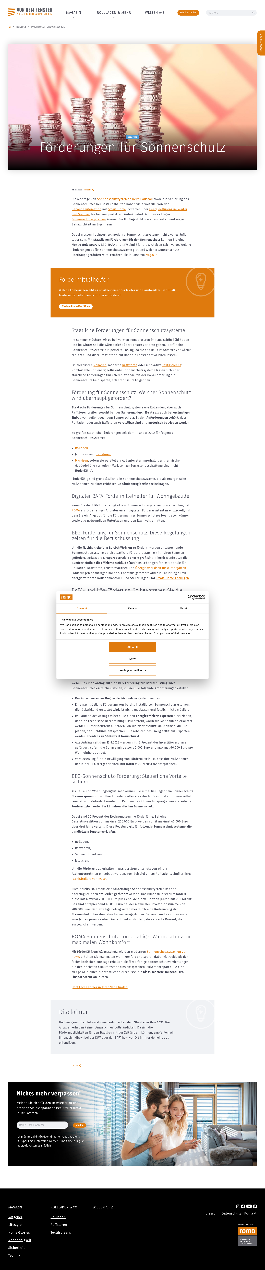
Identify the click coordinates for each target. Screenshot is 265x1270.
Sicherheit (16, 1247)
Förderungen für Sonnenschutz (48, 27)
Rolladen (99, 365)
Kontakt (250, 1213)
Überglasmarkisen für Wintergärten (160, 568)
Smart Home (117, 209)
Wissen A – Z (103, 1207)
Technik (14, 1255)
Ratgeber (21, 27)
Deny (132, 658)
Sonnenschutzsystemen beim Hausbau (125, 199)
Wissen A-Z (154, 12)
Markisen (81, 460)
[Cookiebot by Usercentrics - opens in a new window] (190, 597)
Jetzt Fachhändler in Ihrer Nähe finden (100, 987)
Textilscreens (171, 365)
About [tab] (183, 608)
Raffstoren (129, 365)
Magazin (73, 12)
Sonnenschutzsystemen (89, 219)
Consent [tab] (82, 608)
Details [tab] (132, 608)
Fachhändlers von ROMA (89, 879)
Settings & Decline (132, 670)
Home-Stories (19, 1232)
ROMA (76, 510)
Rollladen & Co (64, 1207)
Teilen (89, 189)
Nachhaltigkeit (19, 1240)
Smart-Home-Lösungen (172, 578)
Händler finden (188, 12)
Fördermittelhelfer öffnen (76, 306)
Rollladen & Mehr (114, 12)
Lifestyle (15, 1224)
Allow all (132, 646)
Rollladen (58, 1217)
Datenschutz (231, 1213)
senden (78, 1125)
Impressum (210, 1213)
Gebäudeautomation (86, 209)
